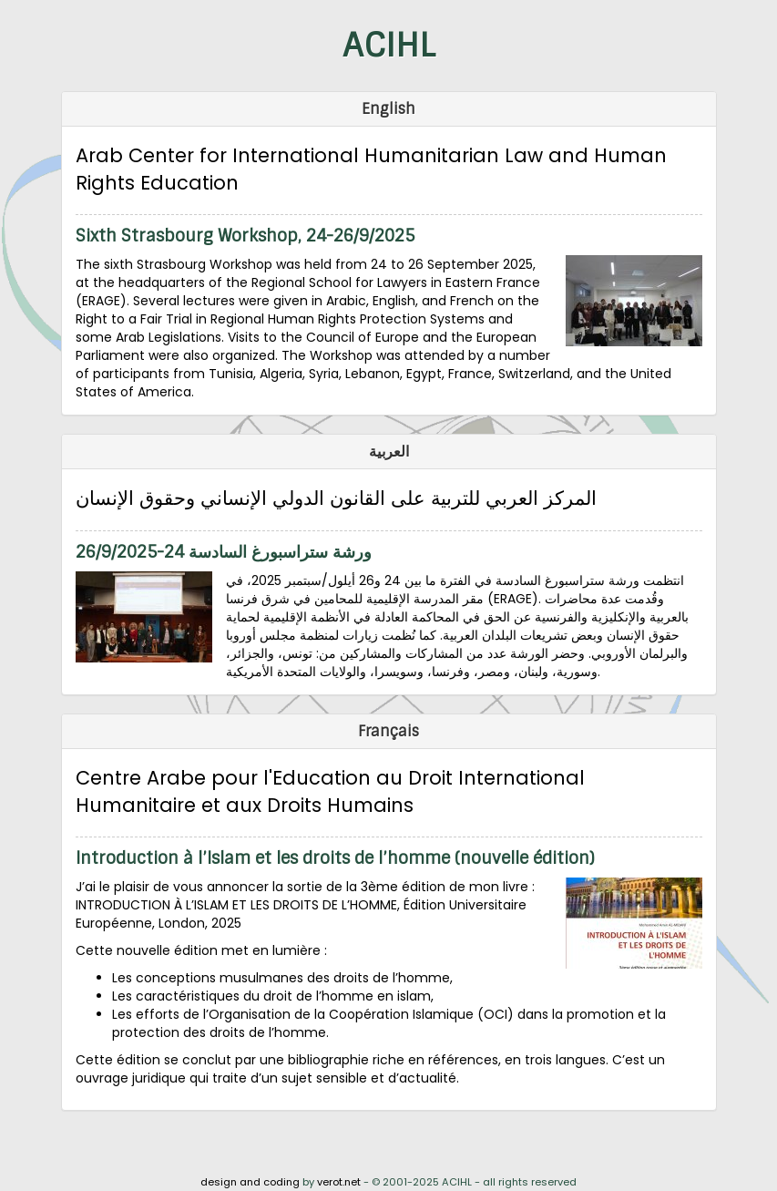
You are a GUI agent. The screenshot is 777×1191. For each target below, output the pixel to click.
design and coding (250, 1182)
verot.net (339, 1182)
